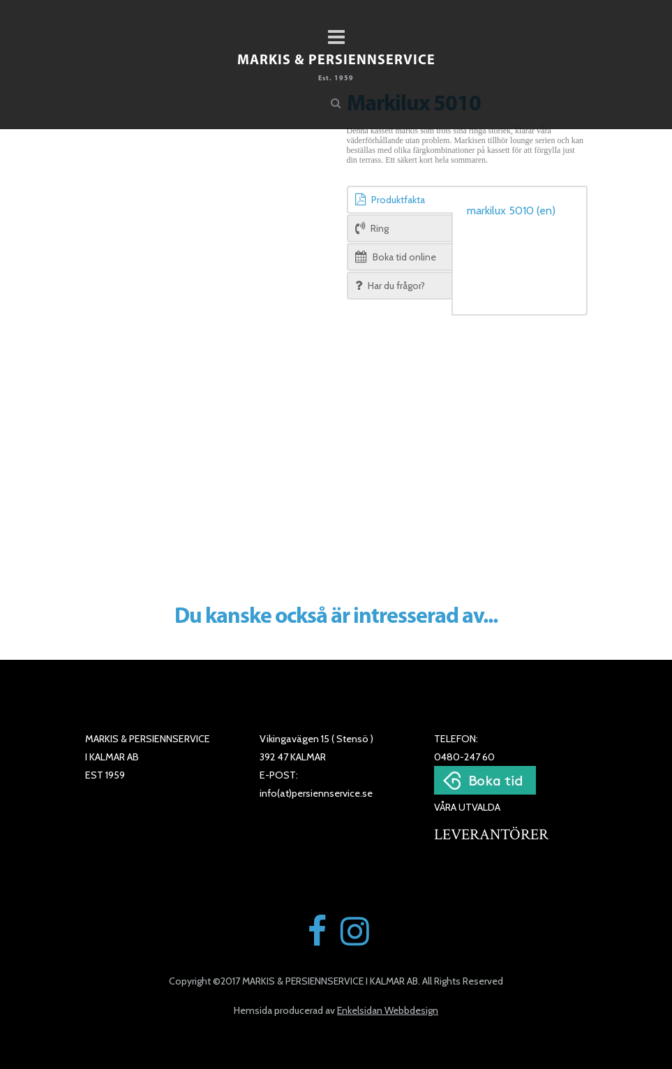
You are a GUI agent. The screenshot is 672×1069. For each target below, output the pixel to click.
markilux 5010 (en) (511, 210)
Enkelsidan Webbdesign (387, 1010)
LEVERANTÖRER (491, 835)
